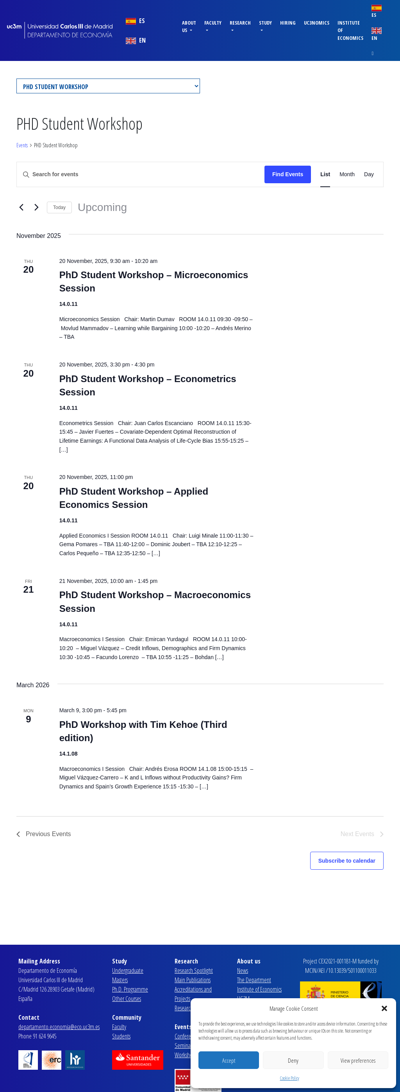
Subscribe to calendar (346, 861)
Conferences (187, 1036)
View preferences (358, 1060)
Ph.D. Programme (130, 989)
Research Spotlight (194, 970)
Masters (120, 980)
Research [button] (240, 22)
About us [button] (189, 26)
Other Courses (126, 998)
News (242, 970)
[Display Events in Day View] (369, 174)
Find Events (287, 174)
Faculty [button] (212, 22)
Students (121, 1036)
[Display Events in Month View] (347, 174)
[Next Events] (36, 207)
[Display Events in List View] (325, 174)
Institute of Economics (350, 30)
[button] (384, 1008)
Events (22, 145)
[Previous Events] (21, 207)
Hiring (288, 22)
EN (136, 40)
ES (135, 20)
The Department (254, 980)
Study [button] (265, 22)
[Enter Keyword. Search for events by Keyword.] (140, 174)
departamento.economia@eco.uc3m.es (59, 1026)
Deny (293, 1060)
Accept (228, 1060)
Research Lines (189, 1008)
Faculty (119, 1026)
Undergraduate (127, 970)
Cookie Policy (289, 1078)
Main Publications (193, 980)
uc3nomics (316, 22)
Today (59, 207)
